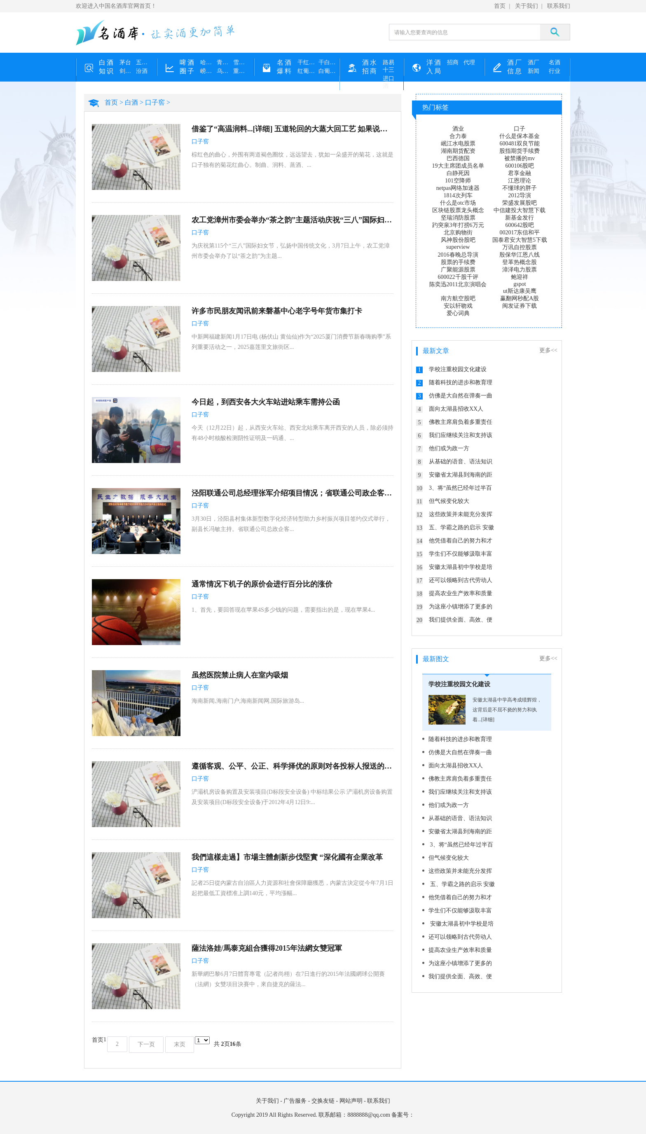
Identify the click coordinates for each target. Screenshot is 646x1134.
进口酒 (388, 82)
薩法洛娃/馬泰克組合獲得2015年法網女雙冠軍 (267, 948)
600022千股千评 (458, 277)
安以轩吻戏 (458, 306)
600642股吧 (519, 225)
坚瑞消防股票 (458, 218)
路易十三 (388, 66)
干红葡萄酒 (307, 62)
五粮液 (144, 62)
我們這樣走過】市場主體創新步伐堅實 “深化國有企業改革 (287, 857)
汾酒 (141, 71)
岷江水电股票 (458, 143)
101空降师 (458, 181)
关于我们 (526, 6)
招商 (453, 62)
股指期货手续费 (519, 151)
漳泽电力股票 (519, 270)
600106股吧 (519, 166)
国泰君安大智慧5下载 (519, 240)
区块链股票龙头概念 (458, 210)
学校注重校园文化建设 (458, 369)
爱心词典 (458, 313)
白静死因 (458, 173)
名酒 (554, 62)
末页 (179, 1044)
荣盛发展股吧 (519, 203)
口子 (519, 129)
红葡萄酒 (307, 71)
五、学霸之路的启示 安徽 (461, 527)
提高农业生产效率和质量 (460, 593)
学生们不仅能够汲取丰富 (460, 554)
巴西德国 (458, 158)
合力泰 (458, 136)
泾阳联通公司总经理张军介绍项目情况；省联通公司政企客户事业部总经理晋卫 (292, 493)
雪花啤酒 (241, 62)
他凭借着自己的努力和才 (460, 541)
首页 (500, 6)
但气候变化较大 (449, 501)
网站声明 (351, 1101)
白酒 (131, 102)
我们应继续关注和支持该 (460, 435)
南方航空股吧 (458, 298)
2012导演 (519, 195)
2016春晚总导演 (458, 255)
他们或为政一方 (449, 448)
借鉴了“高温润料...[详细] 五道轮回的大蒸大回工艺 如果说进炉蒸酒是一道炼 (292, 129)
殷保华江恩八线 (519, 255)
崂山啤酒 (208, 71)
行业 (554, 71)
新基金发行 (519, 218)
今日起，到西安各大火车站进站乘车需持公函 (266, 402)
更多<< (548, 350)
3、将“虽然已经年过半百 (460, 488)
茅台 (125, 62)
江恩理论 (519, 181)
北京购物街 (458, 232)
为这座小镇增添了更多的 (460, 606)
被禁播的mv (519, 158)
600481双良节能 (519, 143)
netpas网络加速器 (458, 188)
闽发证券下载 (519, 306)
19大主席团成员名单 (458, 166)
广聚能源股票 (458, 270)
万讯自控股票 (519, 247)
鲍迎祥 (519, 277)
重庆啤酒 (241, 71)
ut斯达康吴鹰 (519, 291)
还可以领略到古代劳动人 (460, 580)
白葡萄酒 (328, 71)
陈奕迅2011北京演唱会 (458, 284)
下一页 (146, 1044)
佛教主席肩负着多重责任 (460, 422)
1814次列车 (458, 195)
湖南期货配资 (458, 151)
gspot (519, 284)
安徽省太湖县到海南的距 (460, 475)
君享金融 (519, 173)
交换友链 (323, 1101)
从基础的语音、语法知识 (460, 461)
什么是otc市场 (458, 203)
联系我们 (558, 6)
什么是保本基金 (519, 136)
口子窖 (155, 102)
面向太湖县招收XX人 (456, 409)
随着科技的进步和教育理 (460, 382)
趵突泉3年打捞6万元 (458, 225)
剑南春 (127, 71)
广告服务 (295, 1101)
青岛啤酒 (225, 62)
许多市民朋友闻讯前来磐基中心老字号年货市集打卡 (277, 311)
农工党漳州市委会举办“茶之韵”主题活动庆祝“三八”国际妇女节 (292, 220)
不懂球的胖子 (519, 188)
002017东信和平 (519, 232)
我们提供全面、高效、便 (460, 620)
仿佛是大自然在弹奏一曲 (460, 396)
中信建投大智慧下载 (519, 210)
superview (458, 247)
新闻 (533, 71)
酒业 (458, 129)
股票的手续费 (458, 262)
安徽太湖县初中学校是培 (460, 567)
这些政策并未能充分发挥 (460, 514)
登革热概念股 (519, 262)
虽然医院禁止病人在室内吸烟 (240, 675)
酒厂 (533, 62)
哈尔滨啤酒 (208, 62)
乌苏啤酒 (225, 71)
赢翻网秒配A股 (519, 298)
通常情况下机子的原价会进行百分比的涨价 (262, 584)
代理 (469, 62)
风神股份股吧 (458, 240)
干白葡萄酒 (328, 62)
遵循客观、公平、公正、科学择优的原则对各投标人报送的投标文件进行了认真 (292, 766)
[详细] (487, 719)
